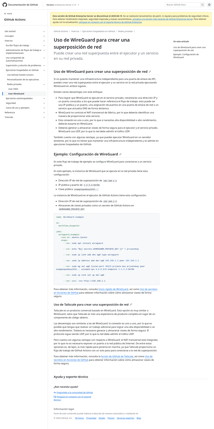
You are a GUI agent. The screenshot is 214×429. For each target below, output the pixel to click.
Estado (102, 418)
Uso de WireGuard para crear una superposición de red (102, 71)
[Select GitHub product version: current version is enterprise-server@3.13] (62, 5)
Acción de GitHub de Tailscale (117, 356)
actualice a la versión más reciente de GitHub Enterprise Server (162, 19)
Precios (111, 418)
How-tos (75, 31)
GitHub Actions (15, 19)
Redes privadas (125, 31)
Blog (139, 418)
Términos (79, 418)
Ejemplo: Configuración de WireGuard (88, 154)
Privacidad (91, 418)
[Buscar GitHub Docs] (182, 5)
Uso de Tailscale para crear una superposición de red (93, 304)
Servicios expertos (125, 418)
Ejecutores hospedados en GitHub (98, 31)
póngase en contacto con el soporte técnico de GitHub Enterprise (110, 22)
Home (8, 13)
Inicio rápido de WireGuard (113, 289)
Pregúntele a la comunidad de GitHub (73, 392)
